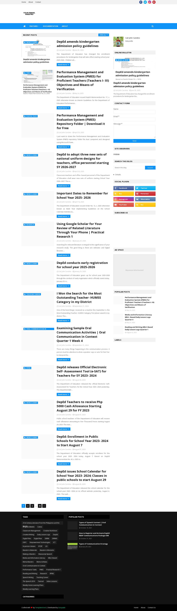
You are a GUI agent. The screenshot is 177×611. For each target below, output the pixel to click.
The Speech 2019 (29, 581)
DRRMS (54, 538)
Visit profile (129, 41)
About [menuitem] (65, 26)
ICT (54, 542)
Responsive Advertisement (134, 270)
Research (43, 573)
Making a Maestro (29, 554)
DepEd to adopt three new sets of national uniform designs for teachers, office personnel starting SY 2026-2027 (83, 160)
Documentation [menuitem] (50, 26)
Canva (40, 527)
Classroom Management (31, 531)
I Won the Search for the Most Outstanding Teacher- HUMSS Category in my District (79, 297)
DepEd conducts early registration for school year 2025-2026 (82, 265)
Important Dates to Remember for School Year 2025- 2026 (82, 195)
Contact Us (152, 607)
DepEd (55, 535)
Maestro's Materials (30, 550)
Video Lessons (52, 581)
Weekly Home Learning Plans (33, 585)
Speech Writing (28, 577)
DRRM (47, 538)
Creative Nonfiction (50, 531)
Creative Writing (28, 535)
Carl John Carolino (64, 50)
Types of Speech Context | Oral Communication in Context (92, 523)
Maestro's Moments (47, 550)
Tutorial (41, 581)
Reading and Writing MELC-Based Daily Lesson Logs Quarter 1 (139, 328)
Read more (62, 64)
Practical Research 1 (53, 570)
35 (40, 506)
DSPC (25, 542)
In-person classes (29, 546)
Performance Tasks (30, 570)
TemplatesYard (40, 607)
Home (24, 2)
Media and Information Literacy (34, 558)
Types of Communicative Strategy (93, 544)
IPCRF (40, 546)
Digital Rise (38, 538)
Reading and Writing (30, 573)
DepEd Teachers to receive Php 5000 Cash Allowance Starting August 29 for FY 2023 (79, 406)
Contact (38, 2)
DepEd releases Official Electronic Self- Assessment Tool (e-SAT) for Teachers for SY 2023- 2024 (82, 371)
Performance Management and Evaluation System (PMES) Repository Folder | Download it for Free (81, 121)
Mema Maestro (28, 562)
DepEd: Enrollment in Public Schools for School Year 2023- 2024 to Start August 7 (82, 440)
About (30, 2)
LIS (46, 546)
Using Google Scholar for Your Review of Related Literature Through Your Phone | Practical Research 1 (80, 230)
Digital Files (27, 538)
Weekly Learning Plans (31, 589)
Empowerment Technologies (40, 542)
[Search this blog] (129, 168)
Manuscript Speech (45, 554)
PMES (41, 570)
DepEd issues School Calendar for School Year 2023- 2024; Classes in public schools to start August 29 (82, 475)
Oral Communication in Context (34, 566)
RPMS (52, 573)
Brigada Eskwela (28, 527)
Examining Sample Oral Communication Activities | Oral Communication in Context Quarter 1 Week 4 (81, 334)
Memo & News (42, 562)
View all (103, 35)
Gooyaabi (61, 607)
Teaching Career (42, 577)
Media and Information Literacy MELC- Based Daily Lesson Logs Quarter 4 (138, 317)
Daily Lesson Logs (43, 535)
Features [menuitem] (33, 26)
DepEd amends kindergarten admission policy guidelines (78, 43)
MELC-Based (52, 558)
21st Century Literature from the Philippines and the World (41, 523)
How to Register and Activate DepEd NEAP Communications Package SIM (94, 534)
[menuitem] (25, 26)
